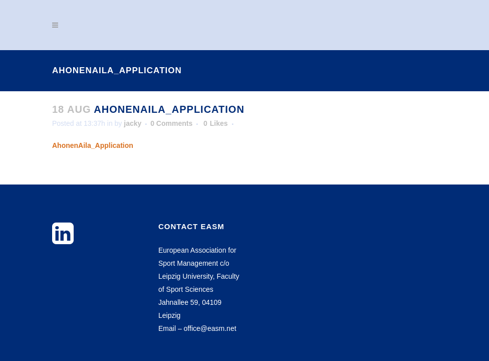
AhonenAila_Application (92, 145)
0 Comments (171, 123)
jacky (132, 123)
